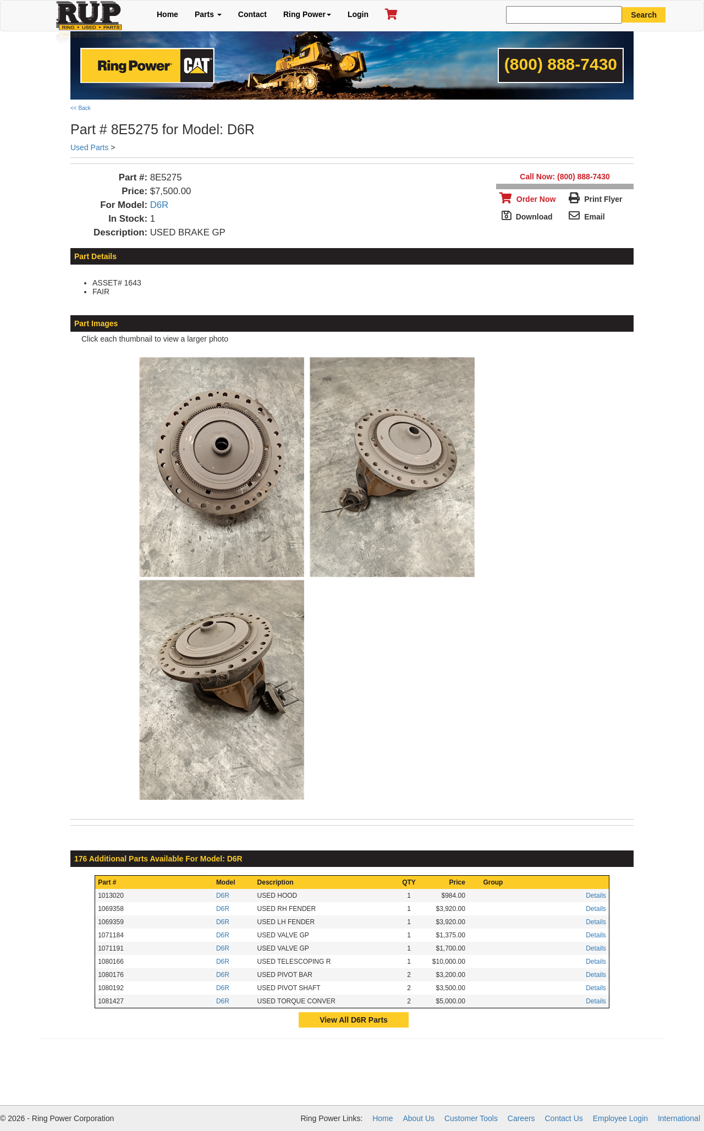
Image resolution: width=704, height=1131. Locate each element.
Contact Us (564, 1118)
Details (596, 895)
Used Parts (89, 147)
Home (167, 14)
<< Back (80, 108)
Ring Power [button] (307, 14)
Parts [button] (208, 14)
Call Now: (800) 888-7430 (564, 176)
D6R (159, 205)
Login (358, 14)
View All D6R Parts (354, 1019)
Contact (252, 14)
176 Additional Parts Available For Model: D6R (158, 858)
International (679, 1118)
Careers (521, 1118)
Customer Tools (471, 1118)
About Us (419, 1118)
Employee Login (620, 1118)
